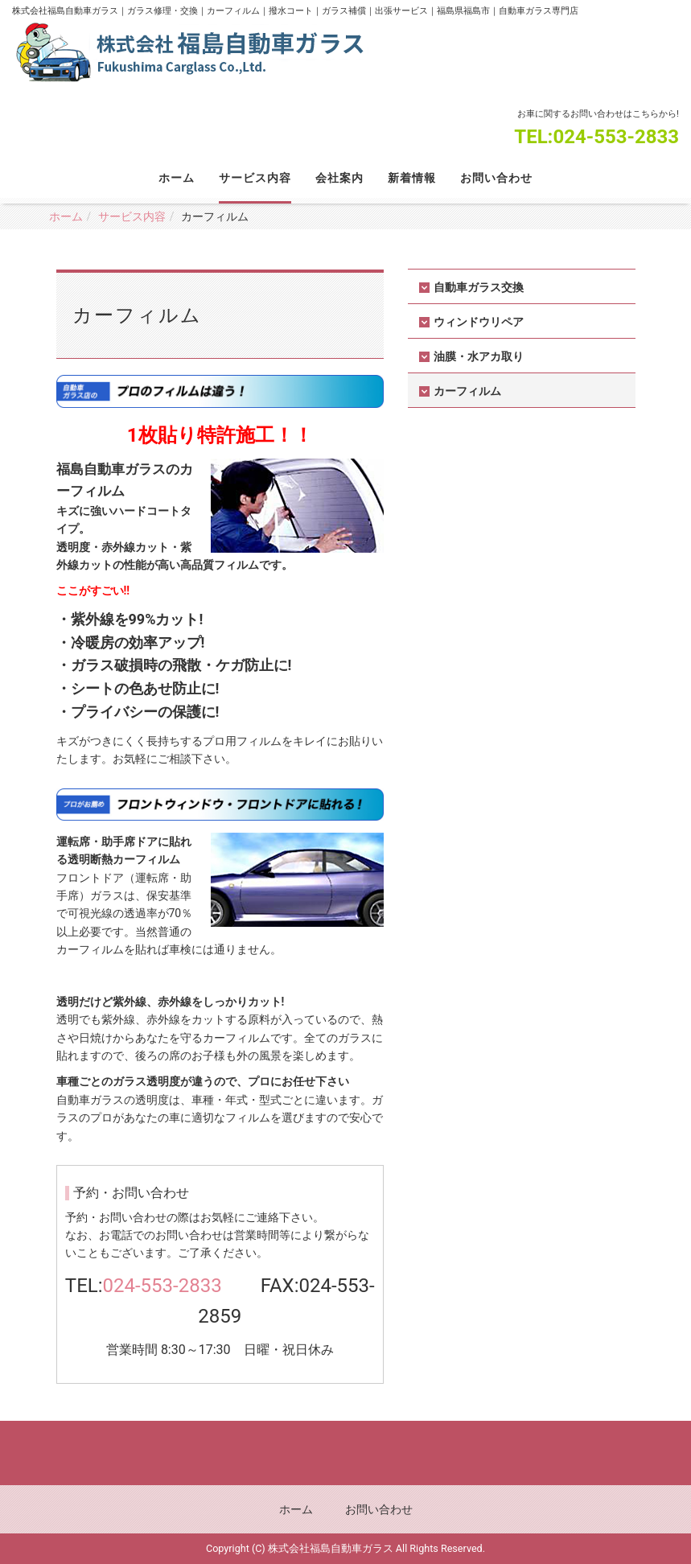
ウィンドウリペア (479, 321)
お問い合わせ (496, 177)
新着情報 (412, 177)
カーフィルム (467, 391)
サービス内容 (255, 177)
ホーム (176, 177)
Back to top (345, 1453)
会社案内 (339, 177)
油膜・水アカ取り (479, 356)
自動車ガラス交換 (479, 287)
